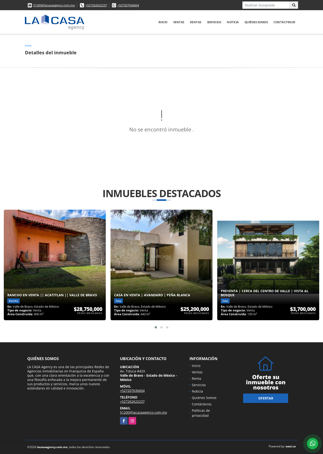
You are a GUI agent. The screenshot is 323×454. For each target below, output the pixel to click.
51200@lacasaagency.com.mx (54, 5)
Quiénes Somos (256, 22)
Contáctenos (284, 22)
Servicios (214, 22)
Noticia (233, 22)
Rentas (195, 22)
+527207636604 (128, 5)
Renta (196, 378)
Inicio (162, 22)
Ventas (178, 22)
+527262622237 (96, 5)
